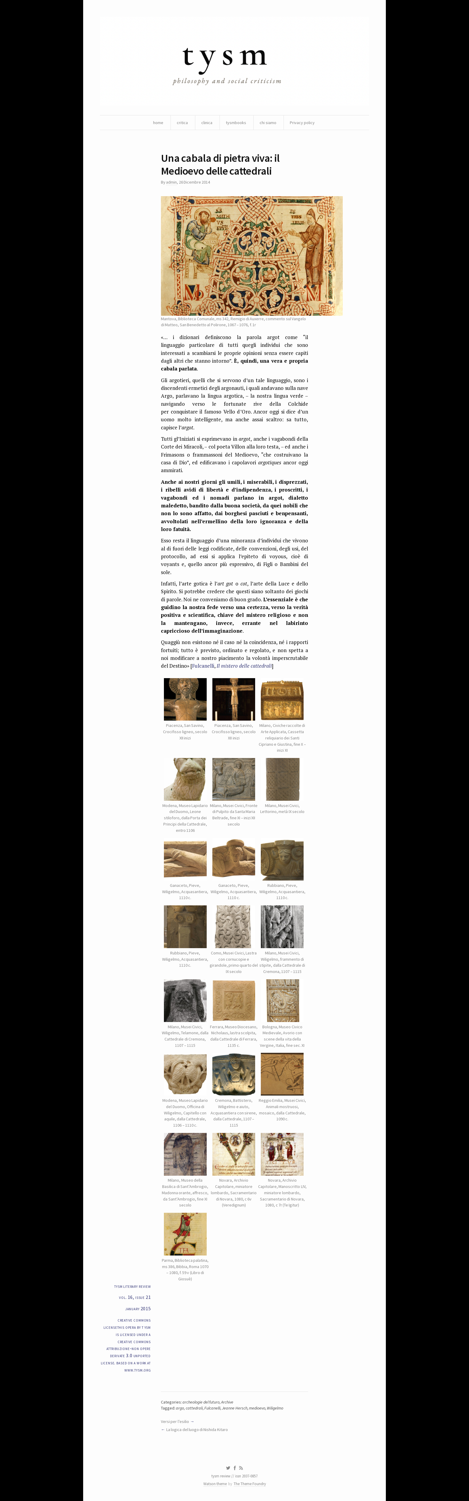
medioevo (257, 1408)
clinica (206, 122)
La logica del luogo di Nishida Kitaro (197, 1429)
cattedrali (194, 1408)
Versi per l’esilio (175, 1421)
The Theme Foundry (250, 1483)
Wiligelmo (275, 1408)
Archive (227, 1402)
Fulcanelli (203, 665)
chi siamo (268, 122)
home (158, 122)
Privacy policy (302, 122)
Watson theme (215, 1483)
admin (171, 182)
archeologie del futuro (201, 1402)
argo (180, 1408)
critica (182, 122)
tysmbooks (236, 122)
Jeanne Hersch (234, 1408)
